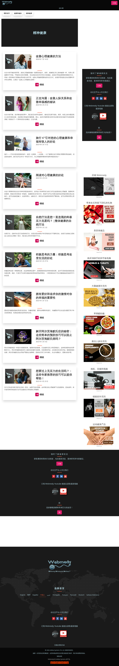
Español (35, 595)
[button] (61, 8)
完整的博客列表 (59, 645)
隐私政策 (59, 656)
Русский (73, 595)
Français (65, 595)
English (22, 595)
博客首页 (7, 13)
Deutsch (81, 595)
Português (56, 595)
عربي (48, 595)
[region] (99, 23)
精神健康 (29, 13)
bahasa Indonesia (93, 595)
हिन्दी (28, 595)
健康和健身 (18, 13)
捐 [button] (99, 137)
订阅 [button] (114, 3)
